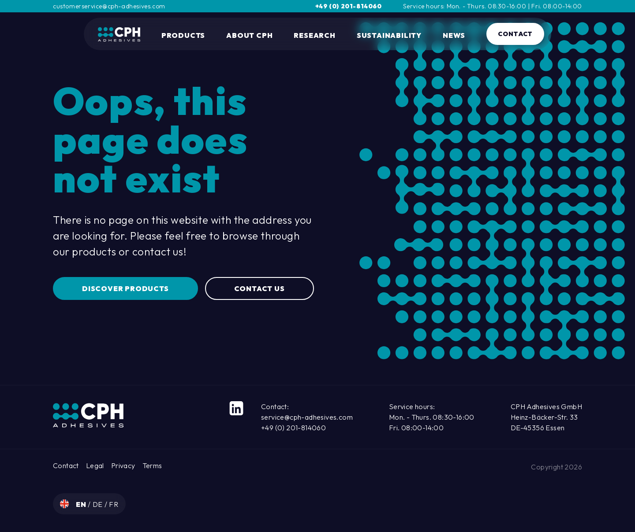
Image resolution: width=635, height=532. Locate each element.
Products (183, 35)
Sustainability (389, 35)
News (454, 35)
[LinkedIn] (236, 408)
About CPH (249, 35)
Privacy (123, 465)
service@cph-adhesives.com (307, 417)
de (99, 504)
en (82, 504)
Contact (515, 34)
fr (114, 504)
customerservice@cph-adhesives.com (109, 6)
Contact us (259, 288)
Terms (152, 465)
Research (314, 35)
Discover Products (125, 288)
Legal (95, 465)
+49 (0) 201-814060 (348, 6)
